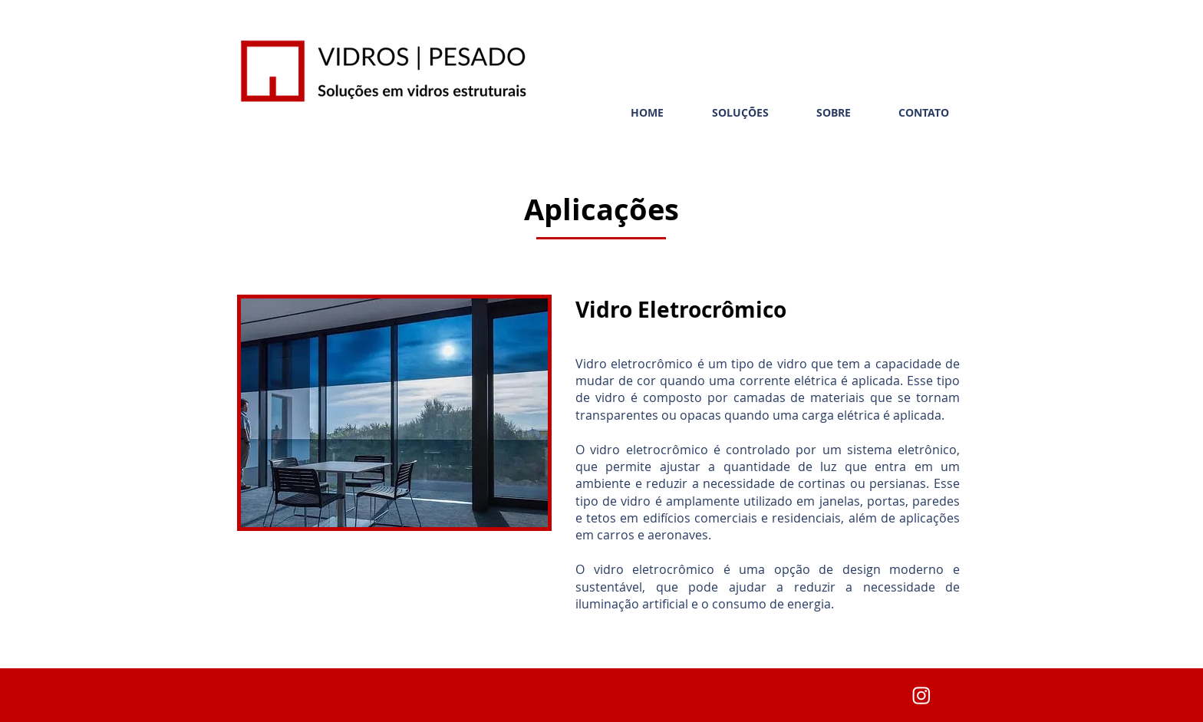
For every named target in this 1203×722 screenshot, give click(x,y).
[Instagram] (921, 695)
